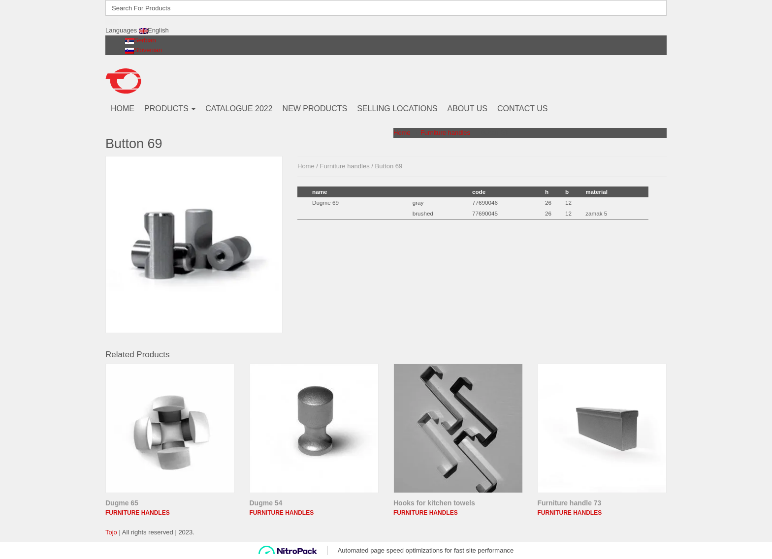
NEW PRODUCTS (315, 108)
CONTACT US (522, 108)
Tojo (111, 532)
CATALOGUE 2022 (238, 108)
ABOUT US (467, 108)
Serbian (140, 40)
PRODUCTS (169, 108)
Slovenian (143, 50)
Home (402, 132)
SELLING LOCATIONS (397, 108)
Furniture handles (445, 132)
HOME (122, 108)
